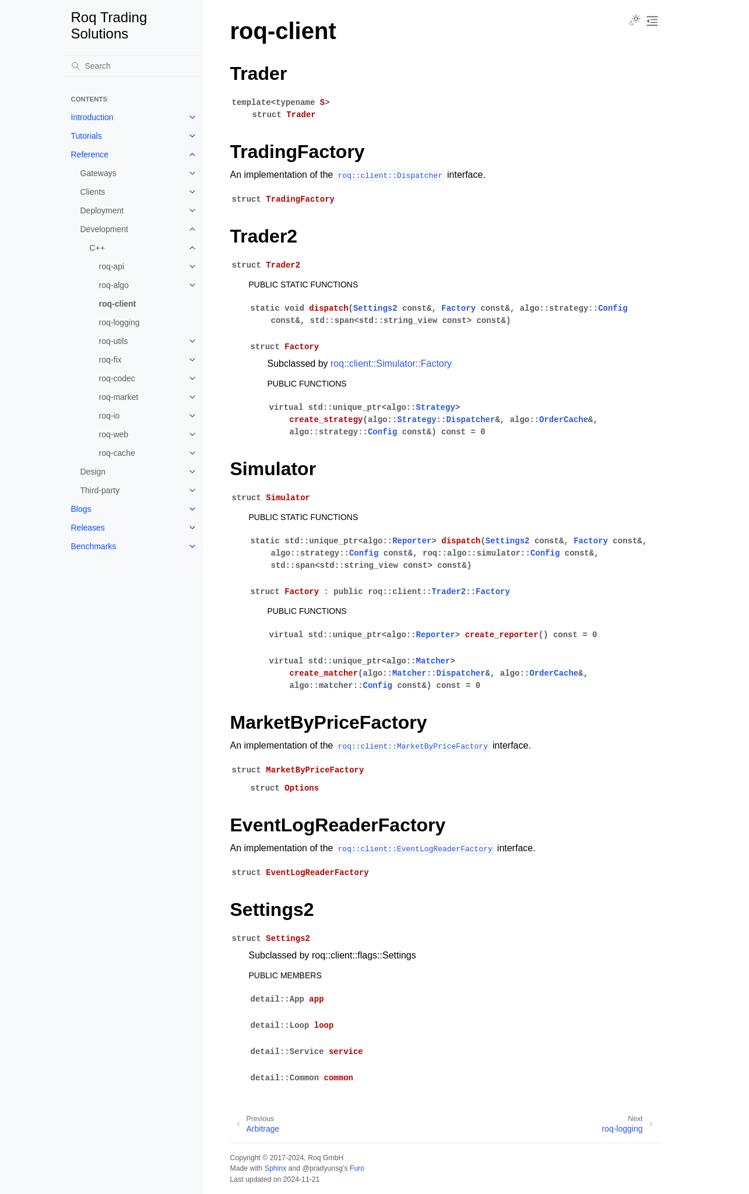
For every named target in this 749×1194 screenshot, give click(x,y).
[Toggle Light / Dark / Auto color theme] (635, 21)
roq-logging (119, 322)
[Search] (132, 65)
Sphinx (275, 1168)
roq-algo (114, 285)
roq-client (117, 303)
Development (104, 229)
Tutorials (86, 136)
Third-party (100, 490)
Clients (93, 191)
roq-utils (113, 341)
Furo (357, 1168)
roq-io (109, 415)
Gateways (98, 173)
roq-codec (117, 378)
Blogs (81, 509)
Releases (88, 527)
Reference (90, 154)
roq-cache (117, 453)
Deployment (102, 210)
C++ (97, 247)
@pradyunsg (322, 1168)
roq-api (112, 266)
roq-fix (110, 359)
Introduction (92, 117)
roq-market (119, 397)
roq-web (114, 434)
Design (93, 471)
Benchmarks (94, 546)
